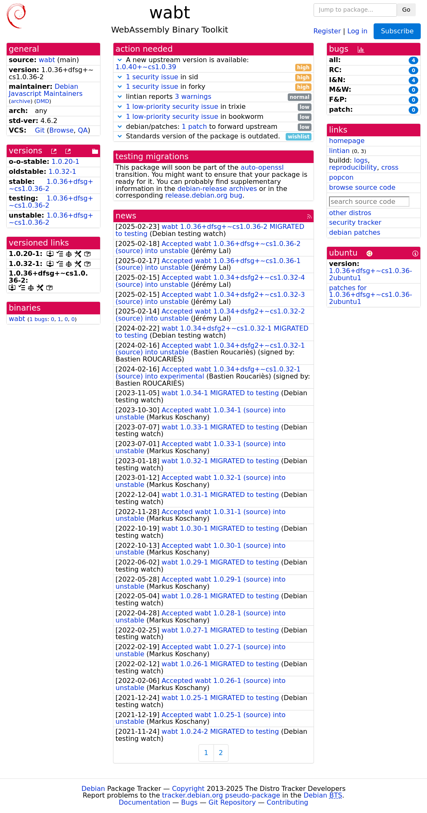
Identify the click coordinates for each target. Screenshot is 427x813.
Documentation (144, 802)
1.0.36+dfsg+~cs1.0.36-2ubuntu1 (370, 274)
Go (406, 9)
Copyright (188, 789)
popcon (341, 177)
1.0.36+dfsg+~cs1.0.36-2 (51, 185)
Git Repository (232, 802)
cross (389, 167)
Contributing (288, 802)
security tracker (355, 222)
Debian (93, 789)
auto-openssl (262, 167)
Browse (61, 130)
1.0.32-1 (62, 172)
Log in (357, 31)
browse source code (362, 187)
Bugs (189, 802)
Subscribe (397, 31)
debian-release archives (217, 189)
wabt (47, 60)
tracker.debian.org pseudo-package (221, 795)
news (126, 216)
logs (361, 160)
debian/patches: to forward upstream (213, 126)
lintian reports (213, 96)
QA (83, 130)
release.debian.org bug (203, 195)
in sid (213, 77)
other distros (350, 213)
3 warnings (193, 96)
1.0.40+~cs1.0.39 (146, 67)
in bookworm (213, 116)
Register (327, 31)
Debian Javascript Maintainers (46, 90)
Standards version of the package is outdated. (213, 136)
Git (40, 130)
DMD (42, 101)
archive (20, 101)
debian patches (354, 232)
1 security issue (152, 77)
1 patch (194, 126)
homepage (346, 141)
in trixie (213, 106)
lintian (339, 151)
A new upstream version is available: (213, 64)
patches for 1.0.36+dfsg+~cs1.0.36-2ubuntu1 (370, 295)
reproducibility (353, 167)
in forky (213, 86)
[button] (120, 60)
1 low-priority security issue (172, 106)
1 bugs (38, 319)
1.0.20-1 (66, 162)
